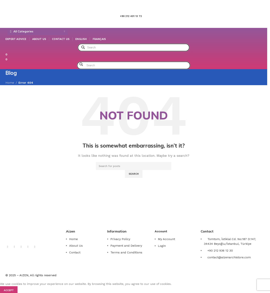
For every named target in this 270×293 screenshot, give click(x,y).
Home (73, 239)
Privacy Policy (120, 239)
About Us (76, 245)
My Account (166, 239)
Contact (74, 252)
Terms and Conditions (126, 252)
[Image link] (26, 232)
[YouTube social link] (21, 247)
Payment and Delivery (126, 245)
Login (162, 246)
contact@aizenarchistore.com (229, 257)
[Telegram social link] (34, 247)
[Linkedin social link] (28, 247)
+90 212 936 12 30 (220, 250)
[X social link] (7, 247)
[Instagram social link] (14, 247)
